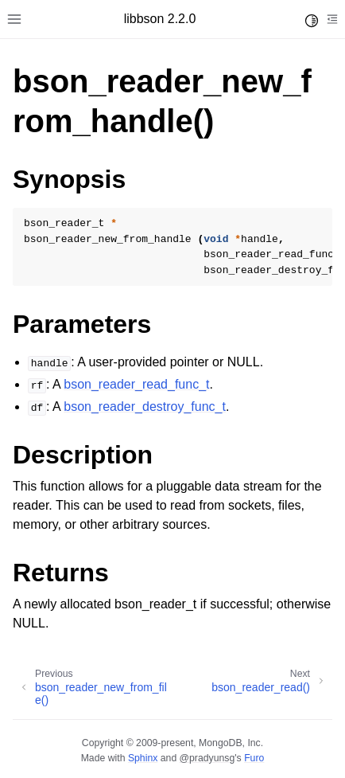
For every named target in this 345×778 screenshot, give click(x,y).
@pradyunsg (207, 758)
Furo (254, 758)
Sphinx (142, 758)
